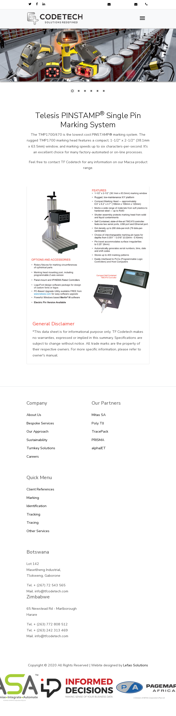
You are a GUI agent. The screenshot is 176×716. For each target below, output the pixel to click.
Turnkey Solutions (41, 448)
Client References (40, 489)
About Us (34, 414)
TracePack (100, 431)
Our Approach (37, 431)
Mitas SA (99, 414)
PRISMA (98, 439)
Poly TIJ (98, 423)
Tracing (33, 522)
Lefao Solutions (135, 665)
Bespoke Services (40, 423)
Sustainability (37, 439)
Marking (33, 497)
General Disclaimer (53, 324)
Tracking (33, 514)
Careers (33, 456)
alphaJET (99, 448)
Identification (37, 505)
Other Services (38, 531)
